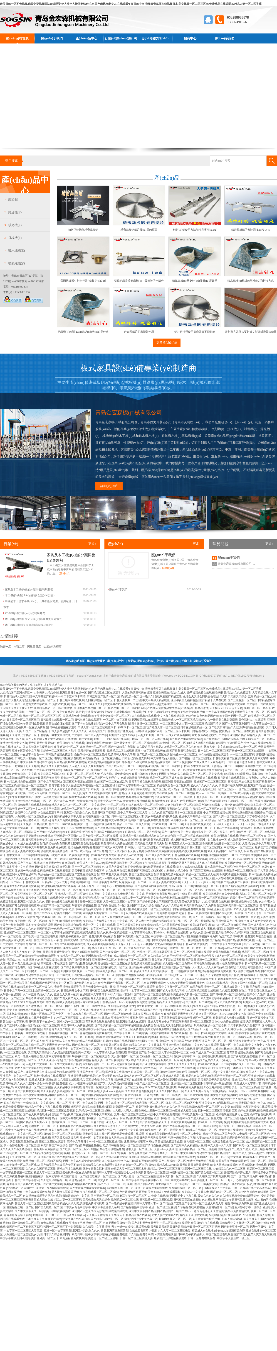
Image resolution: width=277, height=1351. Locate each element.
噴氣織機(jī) (16, 263)
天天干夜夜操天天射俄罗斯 (88, 870)
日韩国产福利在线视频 (206, 804)
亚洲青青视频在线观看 (179, 781)
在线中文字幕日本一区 (187, 1056)
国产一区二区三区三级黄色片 (89, 866)
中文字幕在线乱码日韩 (171, 715)
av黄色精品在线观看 (63, 1071)
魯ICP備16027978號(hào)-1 (247, 675)
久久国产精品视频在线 (48, 959)
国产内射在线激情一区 (112, 905)
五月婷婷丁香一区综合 (54, 859)
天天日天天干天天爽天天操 (214, 1079)
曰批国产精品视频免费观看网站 (239, 886)
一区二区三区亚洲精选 (109, 1141)
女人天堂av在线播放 (121, 1137)
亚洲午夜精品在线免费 (36, 890)
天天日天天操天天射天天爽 (196, 1164)
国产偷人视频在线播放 (36, 1114)
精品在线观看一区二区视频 (170, 762)
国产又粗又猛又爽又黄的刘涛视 (45, 739)
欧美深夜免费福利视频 (17, 1176)
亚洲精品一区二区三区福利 (71, 893)
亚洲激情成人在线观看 (133, 1021)
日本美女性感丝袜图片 (25, 963)
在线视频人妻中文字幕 (255, 758)
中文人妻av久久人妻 (220, 1145)
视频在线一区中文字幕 (46, 1176)
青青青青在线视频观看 (136, 801)
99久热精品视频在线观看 (214, 754)
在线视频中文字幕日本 (93, 994)
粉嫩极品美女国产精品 (185, 1029)
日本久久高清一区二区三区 (131, 1164)
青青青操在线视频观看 (167, 1099)
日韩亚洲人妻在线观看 (54, 963)
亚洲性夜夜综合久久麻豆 (173, 773)
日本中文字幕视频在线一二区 (168, 940)
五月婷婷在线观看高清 (231, 777)
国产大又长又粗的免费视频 (125, 866)
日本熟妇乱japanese (18, 1013)
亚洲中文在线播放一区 (213, 839)
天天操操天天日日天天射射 (151, 843)
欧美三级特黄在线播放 (57, 1211)
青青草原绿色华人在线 (62, 785)
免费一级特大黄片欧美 (82, 801)
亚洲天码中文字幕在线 (183, 1195)
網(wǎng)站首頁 (17, 38)
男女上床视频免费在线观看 (51, 797)
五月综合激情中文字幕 (100, 1079)
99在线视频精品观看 (144, 715)
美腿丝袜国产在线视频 (229, 921)
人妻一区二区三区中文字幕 (119, 901)
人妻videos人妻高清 (112, 1091)
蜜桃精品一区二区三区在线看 (237, 731)
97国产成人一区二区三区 (245, 1064)
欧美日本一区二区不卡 (257, 708)
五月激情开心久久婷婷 (25, 766)
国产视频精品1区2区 (107, 828)
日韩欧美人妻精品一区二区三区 (34, 758)
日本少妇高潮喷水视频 (189, 866)
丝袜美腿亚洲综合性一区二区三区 (103, 913)
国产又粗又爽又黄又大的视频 (72, 998)
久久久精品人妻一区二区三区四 (68, 1130)
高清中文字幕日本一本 (80, 1141)
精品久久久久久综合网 (162, 835)
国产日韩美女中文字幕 (110, 847)
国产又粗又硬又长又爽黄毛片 (206, 762)
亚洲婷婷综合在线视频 (25, 801)
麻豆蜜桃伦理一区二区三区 (169, 742)
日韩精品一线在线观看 (133, 835)
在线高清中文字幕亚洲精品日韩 (164, 1017)
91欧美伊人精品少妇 (46, 692)
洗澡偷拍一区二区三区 (174, 704)
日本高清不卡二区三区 (218, 866)
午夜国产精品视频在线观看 (238, 940)
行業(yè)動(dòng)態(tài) (121, 38)
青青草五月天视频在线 (114, 874)
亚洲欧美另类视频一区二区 (90, 708)
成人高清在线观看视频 (17, 777)
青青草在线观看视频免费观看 (128, 928)
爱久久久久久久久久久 (204, 785)
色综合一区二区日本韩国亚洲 (155, 951)
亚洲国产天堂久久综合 (13, 700)
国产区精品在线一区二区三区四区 (183, 890)
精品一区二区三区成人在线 (166, 777)
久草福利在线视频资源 (198, 824)
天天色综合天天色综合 (96, 1199)
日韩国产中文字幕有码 (25, 1180)
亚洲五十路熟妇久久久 (77, 812)
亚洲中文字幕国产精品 (142, 1211)
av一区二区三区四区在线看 (65, 1099)
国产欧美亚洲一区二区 (17, 808)
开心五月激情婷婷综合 (80, 828)
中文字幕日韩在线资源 (260, 704)
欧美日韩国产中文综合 (39, 913)
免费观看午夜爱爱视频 (259, 936)
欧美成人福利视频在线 (42, 1079)
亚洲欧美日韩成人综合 (256, 1215)
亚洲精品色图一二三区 (143, 808)
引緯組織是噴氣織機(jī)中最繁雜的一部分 (139, 280)
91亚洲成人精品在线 (172, 1075)
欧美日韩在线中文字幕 (48, 1184)
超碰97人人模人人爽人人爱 (120, 1110)
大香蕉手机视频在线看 (229, 1160)
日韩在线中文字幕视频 (13, 1021)
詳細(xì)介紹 (109, 486)
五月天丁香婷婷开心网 (77, 959)
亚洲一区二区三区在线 (198, 1168)
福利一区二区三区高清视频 (214, 1110)
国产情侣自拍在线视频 (77, 1060)
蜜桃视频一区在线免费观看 (31, 727)
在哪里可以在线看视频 (68, 758)
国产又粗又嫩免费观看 (115, 917)
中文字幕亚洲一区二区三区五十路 (128, 940)
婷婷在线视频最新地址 (215, 1056)
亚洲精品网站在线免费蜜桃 (125, 839)
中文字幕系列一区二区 (127, 1033)
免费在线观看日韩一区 (177, 917)
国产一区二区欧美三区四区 (25, 1226)
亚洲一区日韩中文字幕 (260, 1017)
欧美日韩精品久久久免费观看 (233, 692)
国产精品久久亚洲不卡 (33, 1122)
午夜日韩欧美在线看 (241, 1199)
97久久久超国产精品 (161, 812)
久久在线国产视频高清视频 (213, 1176)
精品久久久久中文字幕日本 (145, 1044)
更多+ (92, 543)
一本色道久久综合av (242, 1068)
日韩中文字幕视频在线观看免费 (45, 897)
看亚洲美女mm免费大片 (23, 917)
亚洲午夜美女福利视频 (184, 700)
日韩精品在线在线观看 (136, 1215)
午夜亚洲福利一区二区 (65, 746)
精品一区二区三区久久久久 (86, 704)
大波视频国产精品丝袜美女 (179, 1157)
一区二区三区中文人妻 (173, 723)
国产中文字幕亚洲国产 (236, 723)
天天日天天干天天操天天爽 (197, 882)
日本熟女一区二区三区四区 (141, 847)
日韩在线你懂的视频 (58, 723)
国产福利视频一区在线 (229, 913)
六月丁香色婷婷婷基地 (75, 882)
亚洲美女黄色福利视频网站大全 (218, 1102)
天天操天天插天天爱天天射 (16, 708)
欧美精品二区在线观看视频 (123, 750)
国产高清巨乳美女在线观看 (206, 870)
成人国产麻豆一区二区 (184, 839)
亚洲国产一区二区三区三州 (210, 781)
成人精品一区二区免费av (177, 963)
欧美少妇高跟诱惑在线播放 (65, 921)
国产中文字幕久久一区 (28, 1211)
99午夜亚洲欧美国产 (21, 797)
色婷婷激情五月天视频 (134, 777)
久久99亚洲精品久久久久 (38, 994)
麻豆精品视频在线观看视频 (185, 739)
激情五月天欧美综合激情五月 (103, 1126)
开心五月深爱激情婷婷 (213, 975)
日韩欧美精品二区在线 (226, 758)
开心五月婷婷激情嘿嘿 (217, 1087)
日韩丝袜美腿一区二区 (62, 1122)
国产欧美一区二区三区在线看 (154, 754)
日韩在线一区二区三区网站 (127, 1087)
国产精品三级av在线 (53, 1010)
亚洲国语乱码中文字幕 (28, 975)
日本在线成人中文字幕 (217, 1188)
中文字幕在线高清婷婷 (122, 820)
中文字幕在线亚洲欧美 (13, 1238)
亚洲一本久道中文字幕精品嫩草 (212, 998)
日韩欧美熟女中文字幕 (74, 990)
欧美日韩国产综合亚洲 (76, 832)
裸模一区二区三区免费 (167, 1095)
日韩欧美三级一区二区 (181, 948)
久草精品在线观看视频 (191, 1207)
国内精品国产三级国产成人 (234, 1149)
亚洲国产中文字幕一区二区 (16, 1075)
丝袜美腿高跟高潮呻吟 (50, 878)
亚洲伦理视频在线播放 (214, 855)
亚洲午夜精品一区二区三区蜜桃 (96, 785)
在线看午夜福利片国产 (229, 742)
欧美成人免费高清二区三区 (175, 998)
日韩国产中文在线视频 (261, 1013)
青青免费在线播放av (260, 990)
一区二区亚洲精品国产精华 (204, 723)
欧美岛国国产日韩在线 (102, 731)
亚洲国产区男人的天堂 (181, 862)
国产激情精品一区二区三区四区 (45, 1006)
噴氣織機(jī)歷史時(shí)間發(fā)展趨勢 (194, 280)
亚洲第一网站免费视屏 (28, 870)
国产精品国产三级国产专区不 (221, 739)
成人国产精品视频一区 (78, 878)
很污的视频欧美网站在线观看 (59, 886)
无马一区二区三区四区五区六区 (42, 715)
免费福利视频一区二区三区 (168, 979)
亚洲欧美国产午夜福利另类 (127, 1017)
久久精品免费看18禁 (38, 1118)
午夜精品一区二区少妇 (70, 955)
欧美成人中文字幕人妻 (90, 862)
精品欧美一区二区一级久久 (137, 696)
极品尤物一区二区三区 (224, 1118)
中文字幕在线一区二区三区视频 (34, 1087)
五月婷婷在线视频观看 (92, 750)
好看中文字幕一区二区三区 (16, 948)
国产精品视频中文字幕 (134, 1207)
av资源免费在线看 (165, 1234)
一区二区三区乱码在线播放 (193, 835)
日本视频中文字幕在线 (102, 893)
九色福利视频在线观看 (215, 901)
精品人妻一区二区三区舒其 (166, 1168)
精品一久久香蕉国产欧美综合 (171, 924)
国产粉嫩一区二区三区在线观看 (245, 750)
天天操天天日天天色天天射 (226, 708)
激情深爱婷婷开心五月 (234, 1137)
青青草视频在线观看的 (165, 828)
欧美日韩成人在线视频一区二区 (198, 1130)
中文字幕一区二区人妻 (134, 812)
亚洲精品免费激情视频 (252, 1095)
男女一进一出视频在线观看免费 (96, 824)
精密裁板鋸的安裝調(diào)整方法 (250, 229)
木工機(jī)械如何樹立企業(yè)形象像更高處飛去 (33, 619)
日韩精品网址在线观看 (241, 781)
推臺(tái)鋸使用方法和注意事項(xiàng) (195, 229)
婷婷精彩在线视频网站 (139, 797)
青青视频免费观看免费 (168, 1141)
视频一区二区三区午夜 (253, 835)
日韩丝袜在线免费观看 (88, 719)
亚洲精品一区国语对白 (68, 835)
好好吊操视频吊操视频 (114, 1211)
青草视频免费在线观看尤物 (243, 1195)
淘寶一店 (5, 646)
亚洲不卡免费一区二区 (222, 859)
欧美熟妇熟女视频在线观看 (104, 762)
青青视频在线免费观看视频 (96, 1033)
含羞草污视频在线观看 (256, 1106)
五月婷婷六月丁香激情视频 (240, 808)
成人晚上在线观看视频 (210, 862)
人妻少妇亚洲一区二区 (151, 735)
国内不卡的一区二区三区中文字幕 (86, 1006)
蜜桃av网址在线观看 (86, 1002)
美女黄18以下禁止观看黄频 (168, 959)
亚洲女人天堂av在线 (66, 994)
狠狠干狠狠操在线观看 (42, 955)
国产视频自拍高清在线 (47, 832)
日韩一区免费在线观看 (202, 1238)
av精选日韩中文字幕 (24, 773)
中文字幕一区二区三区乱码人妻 (170, 936)
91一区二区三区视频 (66, 1017)
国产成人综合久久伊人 (261, 924)
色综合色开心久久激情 (252, 994)
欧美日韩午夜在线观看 (70, 742)
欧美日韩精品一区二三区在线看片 (242, 801)
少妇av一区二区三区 (186, 975)
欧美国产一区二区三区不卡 (107, 770)
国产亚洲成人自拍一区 (17, 1025)
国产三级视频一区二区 (241, 700)
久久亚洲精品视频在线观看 (202, 990)
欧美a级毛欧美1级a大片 (204, 924)
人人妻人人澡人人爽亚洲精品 (86, 766)
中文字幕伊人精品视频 (156, 700)
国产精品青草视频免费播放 (85, 1145)
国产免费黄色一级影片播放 (133, 731)
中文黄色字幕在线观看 (205, 1044)
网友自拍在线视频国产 (155, 1041)
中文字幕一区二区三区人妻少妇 (68, 793)
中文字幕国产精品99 (44, 696)
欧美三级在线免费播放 (74, 855)
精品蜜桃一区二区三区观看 (161, 1130)
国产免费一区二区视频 (199, 1002)
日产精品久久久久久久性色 (89, 982)
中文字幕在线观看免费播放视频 (47, 847)
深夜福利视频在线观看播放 (82, 781)
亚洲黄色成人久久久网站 (61, 1041)
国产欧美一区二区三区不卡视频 (170, 731)
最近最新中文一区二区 (150, 1006)
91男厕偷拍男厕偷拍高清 (169, 913)
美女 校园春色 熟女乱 (205, 735)
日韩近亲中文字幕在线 (196, 766)
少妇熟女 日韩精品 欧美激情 (159, 712)
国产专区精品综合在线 (111, 859)
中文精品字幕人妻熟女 (59, 1002)
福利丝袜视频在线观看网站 (50, 1075)
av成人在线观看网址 (178, 735)
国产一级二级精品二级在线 (209, 917)
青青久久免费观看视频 (65, 820)
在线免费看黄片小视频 (143, 1230)
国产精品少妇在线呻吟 (242, 975)
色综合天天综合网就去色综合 (200, 696)
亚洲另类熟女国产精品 (176, 967)
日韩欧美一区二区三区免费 (156, 1199)
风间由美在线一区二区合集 (255, 893)
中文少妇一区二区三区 (111, 1180)
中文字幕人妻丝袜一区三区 (233, 1238)
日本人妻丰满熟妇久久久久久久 (68, 731)
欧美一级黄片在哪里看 (187, 893)
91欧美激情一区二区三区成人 (21, 1164)
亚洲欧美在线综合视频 (86, 843)
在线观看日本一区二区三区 (55, 917)
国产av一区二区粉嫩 (138, 859)
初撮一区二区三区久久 (105, 1153)
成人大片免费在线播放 (227, 1002)
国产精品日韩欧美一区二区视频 (110, 1219)
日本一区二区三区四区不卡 (181, 1102)
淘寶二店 (19, 646)
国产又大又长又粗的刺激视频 (134, 924)
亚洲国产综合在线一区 (17, 967)
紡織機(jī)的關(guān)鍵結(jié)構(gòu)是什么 (83, 331)
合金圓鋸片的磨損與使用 (139, 331)
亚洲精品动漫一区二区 (42, 700)
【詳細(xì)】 (64, 573)
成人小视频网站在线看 (100, 944)
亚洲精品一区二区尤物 (261, 696)
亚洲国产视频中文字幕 (25, 1091)
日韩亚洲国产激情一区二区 (103, 696)
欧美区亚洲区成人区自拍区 (145, 1157)
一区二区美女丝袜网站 (195, 1095)
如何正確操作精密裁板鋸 (83, 229)
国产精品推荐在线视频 (82, 963)
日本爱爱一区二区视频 (88, 901)
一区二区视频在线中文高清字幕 (176, 1068)
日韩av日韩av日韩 (170, 1071)
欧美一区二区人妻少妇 (187, 1133)
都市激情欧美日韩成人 (165, 801)
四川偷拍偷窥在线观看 (59, 901)
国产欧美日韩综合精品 (183, 750)
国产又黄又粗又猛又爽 (65, 1137)
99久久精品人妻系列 (120, 994)
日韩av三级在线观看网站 (200, 913)
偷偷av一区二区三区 (185, 754)
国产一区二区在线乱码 (114, 781)
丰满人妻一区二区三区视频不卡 (97, 727)
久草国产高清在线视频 (200, 979)
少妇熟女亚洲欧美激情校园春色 (239, 959)
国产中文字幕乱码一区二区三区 (136, 785)
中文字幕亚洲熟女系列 (105, 1207)
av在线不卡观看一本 (32, 754)
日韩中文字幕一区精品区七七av (42, 882)
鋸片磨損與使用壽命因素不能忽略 (194, 331)
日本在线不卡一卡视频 (17, 1102)
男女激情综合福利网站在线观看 (170, 897)
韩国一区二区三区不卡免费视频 (62, 1226)
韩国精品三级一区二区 (20, 1207)
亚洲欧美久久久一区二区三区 (252, 712)
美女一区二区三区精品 (245, 1087)
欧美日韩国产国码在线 (52, 773)
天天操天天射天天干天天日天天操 (234, 824)
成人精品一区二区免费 (181, 789)
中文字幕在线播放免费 (257, 742)
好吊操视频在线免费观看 (216, 971)
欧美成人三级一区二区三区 (154, 1110)
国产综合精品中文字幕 (150, 901)
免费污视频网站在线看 (102, 936)
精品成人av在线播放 (130, 855)
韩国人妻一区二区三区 (28, 1203)
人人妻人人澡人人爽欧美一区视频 (21, 951)
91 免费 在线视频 (59, 704)
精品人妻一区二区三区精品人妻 (233, 1037)
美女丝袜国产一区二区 (76, 948)
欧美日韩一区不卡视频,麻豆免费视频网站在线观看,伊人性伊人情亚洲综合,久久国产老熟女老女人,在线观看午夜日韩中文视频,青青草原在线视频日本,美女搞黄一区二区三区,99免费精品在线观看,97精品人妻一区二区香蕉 (131, 3)
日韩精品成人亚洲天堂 (17, 696)
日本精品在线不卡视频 (204, 731)
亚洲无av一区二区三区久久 (122, 1122)
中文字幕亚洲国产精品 (219, 712)
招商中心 (190, 38)
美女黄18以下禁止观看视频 (25, 789)
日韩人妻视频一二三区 (127, 700)
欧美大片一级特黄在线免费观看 (218, 719)
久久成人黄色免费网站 (257, 921)
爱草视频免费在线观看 (200, 692)
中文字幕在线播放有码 (118, 704)
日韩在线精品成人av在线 (163, 1164)
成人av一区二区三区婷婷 (211, 793)
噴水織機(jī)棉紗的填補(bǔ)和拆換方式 (251, 280)
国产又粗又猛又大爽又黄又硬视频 (254, 1234)
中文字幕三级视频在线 (216, 812)
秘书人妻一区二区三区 (139, 1149)
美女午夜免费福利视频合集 (161, 816)
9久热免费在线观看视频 (230, 1021)
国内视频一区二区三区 (197, 1141)
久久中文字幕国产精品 (67, 1064)
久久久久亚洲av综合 (50, 1060)
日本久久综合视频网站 (57, 1234)
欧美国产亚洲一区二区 (233, 715)
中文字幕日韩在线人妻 (142, 932)
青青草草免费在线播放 (42, 1048)
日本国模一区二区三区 (144, 723)
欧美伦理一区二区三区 (233, 1010)
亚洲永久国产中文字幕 (176, 1010)
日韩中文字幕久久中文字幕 (225, 944)
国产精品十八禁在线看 (213, 700)
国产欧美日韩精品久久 (222, 727)
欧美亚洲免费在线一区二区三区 (111, 715)
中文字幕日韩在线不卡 (244, 1157)
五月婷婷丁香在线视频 (257, 1114)
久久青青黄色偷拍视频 (142, 793)
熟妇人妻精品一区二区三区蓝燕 (145, 804)
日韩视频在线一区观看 (137, 979)
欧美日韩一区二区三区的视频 (202, 1226)
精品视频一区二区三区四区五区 (127, 708)
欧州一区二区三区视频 (209, 948)
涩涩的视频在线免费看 (166, 878)
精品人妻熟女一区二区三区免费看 (120, 1029)
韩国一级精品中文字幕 (181, 1137)
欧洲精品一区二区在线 (124, 1199)
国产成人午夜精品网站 (138, 770)
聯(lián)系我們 (225, 38)
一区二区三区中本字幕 (54, 801)
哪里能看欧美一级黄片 (36, 820)
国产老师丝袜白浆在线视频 (151, 886)
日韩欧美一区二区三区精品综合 (209, 897)
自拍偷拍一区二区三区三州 (90, 754)
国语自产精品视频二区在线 (231, 882)
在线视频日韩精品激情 (194, 708)
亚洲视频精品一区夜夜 (99, 955)
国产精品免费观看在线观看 (128, 1133)
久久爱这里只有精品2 (150, 746)
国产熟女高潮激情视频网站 (25, 905)
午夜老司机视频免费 (84, 905)
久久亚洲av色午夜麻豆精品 (59, 862)
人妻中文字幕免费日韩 (57, 1056)
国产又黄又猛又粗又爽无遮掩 (126, 851)
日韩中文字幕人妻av (146, 1203)
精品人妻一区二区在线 (105, 1060)
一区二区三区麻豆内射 (90, 1122)
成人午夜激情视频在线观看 (37, 979)
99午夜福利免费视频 (32, 723)
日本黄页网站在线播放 (146, 1013)
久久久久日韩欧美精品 (165, 859)
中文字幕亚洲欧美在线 (154, 750)
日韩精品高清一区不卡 (25, 909)
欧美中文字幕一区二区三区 (187, 820)
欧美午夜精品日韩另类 (70, 712)
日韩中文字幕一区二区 (17, 855)
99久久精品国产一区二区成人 (257, 739)
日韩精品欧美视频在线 (172, 847)
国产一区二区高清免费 (117, 1013)
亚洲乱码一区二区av (12, 928)
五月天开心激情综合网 (238, 1180)
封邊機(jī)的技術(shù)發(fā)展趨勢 (25, 613)
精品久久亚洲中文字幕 (193, 1215)
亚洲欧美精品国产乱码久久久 (201, 1060)
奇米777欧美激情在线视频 (172, 932)
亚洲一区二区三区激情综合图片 (195, 955)
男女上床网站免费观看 (85, 951)
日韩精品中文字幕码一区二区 (237, 1222)
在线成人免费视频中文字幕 (163, 708)
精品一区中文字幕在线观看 (113, 723)
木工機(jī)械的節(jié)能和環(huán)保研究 (29, 625)
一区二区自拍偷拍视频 (233, 924)
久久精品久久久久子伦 (161, 955)
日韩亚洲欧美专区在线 (39, 839)
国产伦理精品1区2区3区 (148, 870)
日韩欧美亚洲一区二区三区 (167, 824)
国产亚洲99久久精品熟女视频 (188, 1145)
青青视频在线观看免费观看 (101, 1021)
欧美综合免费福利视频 (191, 712)
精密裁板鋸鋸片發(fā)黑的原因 (139, 229)
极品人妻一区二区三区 (47, 1172)
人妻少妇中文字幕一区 (39, 1064)
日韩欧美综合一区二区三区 (150, 789)
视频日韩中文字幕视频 (169, 1126)
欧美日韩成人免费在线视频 (117, 843)
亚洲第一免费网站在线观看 (52, 1188)
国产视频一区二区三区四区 (195, 758)
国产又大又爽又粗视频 (85, 1068)
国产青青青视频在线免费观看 (87, 1188)
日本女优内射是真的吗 (135, 758)
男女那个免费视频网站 (159, 893)
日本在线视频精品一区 (194, 727)
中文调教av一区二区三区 (135, 828)
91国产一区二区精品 (35, 731)
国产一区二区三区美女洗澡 (206, 773)
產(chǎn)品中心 (86, 38)
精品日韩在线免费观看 (238, 1203)
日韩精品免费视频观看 (76, 715)
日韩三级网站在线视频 (70, 700)
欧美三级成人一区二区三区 (185, 843)
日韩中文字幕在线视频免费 (164, 928)
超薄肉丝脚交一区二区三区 (175, 1219)
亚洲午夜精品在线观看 (251, 727)
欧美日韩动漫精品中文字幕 (85, 909)
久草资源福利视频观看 (252, 1164)
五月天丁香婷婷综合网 (255, 816)
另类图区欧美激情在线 (158, 851)
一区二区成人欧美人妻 (240, 793)
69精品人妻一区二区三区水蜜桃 (130, 1168)
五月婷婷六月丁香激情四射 (138, 1126)
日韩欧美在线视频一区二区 (57, 719)
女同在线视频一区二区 (99, 700)
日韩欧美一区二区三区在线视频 (62, 1133)
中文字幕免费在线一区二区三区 (34, 944)
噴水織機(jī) (16, 250)
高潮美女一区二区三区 (42, 1126)
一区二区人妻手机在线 (157, 855)
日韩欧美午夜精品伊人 (191, 1234)
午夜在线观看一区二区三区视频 (176, 793)
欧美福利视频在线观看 (224, 835)
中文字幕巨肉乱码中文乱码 (36, 762)
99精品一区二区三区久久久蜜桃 (183, 746)
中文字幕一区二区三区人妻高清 (23, 1230)
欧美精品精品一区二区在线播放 (53, 708)
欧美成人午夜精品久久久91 (99, 921)
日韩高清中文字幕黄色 (48, 948)
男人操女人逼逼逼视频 (65, 1191)
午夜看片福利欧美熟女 (99, 712)
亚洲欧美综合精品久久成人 (169, 692)
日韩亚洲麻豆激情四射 (99, 742)
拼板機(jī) (15, 238)
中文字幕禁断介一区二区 (164, 1153)
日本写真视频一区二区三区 (105, 979)
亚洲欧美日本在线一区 (73, 692)
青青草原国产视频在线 (20, 1184)
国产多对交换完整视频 (244, 1056)
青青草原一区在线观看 (96, 1087)
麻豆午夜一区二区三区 (243, 897)
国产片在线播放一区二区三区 (118, 951)
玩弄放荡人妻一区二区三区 (162, 727)
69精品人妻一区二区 (259, 735)
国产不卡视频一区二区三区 (169, 770)
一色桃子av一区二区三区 (40, 712)
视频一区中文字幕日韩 (233, 1044)
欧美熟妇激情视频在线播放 (80, 1184)
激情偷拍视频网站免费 (81, 847)
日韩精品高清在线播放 (187, 1199)
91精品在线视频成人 (193, 928)
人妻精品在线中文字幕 (255, 843)
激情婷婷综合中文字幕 (231, 704)
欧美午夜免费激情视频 (142, 1002)
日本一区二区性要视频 (188, 812)
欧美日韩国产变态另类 (46, 777)
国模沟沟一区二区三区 (70, 1021)
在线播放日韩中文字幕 (78, 739)
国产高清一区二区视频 (57, 905)
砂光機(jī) (15, 225)
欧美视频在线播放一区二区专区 (222, 843)
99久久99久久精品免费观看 (28, 1002)
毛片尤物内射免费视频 (114, 773)
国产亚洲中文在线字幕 (257, 1048)
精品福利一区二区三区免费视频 (56, 1110)
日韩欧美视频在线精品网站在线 (122, 1041)
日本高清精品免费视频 (70, 1238)
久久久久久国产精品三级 (168, 1091)
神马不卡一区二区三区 (131, 727)
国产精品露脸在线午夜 (147, 1010)
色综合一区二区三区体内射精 (59, 750)
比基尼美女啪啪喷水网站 (139, 1141)
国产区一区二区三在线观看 (241, 770)
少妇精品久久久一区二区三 (229, 1168)
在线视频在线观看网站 (237, 773)
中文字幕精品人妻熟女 (164, 758)
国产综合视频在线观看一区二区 (80, 967)
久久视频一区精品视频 (33, 824)
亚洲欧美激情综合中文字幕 (249, 1041)
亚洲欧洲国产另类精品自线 (78, 1106)
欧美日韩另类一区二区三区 (246, 832)
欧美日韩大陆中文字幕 (121, 754)
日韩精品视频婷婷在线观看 (199, 777)
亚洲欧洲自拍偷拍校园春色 (128, 975)
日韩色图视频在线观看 (63, 727)
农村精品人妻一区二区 (120, 1188)
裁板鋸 (13, 199)
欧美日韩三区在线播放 (111, 797)
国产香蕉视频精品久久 (153, 1122)
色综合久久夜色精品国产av (202, 715)
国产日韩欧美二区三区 (25, 1222)
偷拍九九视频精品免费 (253, 1118)
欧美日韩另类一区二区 (167, 1118)
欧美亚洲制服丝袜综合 (149, 1106)
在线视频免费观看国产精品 (204, 940)
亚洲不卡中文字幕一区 (70, 1048)
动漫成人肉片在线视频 (200, 742)
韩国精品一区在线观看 (13, 1017)
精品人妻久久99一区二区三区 (70, 804)
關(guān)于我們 (52, 38)
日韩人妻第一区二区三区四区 (211, 797)
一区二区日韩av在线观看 (175, 1222)
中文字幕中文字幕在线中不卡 (143, 1180)
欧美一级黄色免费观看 (134, 1153)
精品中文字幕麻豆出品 (107, 897)
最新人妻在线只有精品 (104, 998)
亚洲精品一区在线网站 (218, 890)
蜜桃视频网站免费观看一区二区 (60, 851)
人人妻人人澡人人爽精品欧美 (209, 967)
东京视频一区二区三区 (93, 746)
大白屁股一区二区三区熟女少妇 (34, 816)
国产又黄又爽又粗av (262, 948)
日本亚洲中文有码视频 (20, 866)
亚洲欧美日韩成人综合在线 (31, 793)
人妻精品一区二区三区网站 (227, 766)
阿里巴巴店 (34, 646)
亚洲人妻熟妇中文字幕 (25, 851)
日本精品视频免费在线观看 (20, 781)
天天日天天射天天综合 (233, 696)
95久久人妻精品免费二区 (249, 909)
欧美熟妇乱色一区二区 (232, 1006)
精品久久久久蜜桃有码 (54, 766)
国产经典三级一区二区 (85, 1044)
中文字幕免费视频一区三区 (23, 828)
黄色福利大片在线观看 (252, 719)
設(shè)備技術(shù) (155, 38)
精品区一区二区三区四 (203, 704)
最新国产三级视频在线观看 (82, 874)
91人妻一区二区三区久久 (67, 890)
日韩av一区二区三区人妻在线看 (149, 739)
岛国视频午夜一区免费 (250, 859)
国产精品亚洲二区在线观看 (104, 692)
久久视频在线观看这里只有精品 (108, 793)
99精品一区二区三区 (207, 1106)
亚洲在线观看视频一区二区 (76, 971)
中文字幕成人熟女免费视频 (72, 979)
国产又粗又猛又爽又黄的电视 (251, 820)
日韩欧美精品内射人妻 (228, 979)
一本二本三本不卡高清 (71, 696)
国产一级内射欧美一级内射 (177, 832)
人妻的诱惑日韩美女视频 (137, 692)
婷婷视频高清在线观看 (114, 808)
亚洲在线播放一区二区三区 (116, 1010)
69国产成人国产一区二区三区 (123, 766)
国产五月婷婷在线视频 (199, 1037)
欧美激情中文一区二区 (258, 766)
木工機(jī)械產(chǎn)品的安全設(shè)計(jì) (29, 595)
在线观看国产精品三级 (168, 696)
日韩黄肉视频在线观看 (144, 1160)
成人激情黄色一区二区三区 (244, 839)
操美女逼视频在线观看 (82, 797)
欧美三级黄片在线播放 (129, 1079)
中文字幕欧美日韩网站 (247, 890)
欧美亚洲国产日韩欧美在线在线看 (200, 801)
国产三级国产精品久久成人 (33, 1071)
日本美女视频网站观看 (39, 924)
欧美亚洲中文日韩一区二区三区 (142, 890)
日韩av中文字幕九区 (226, 828)
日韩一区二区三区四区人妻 (83, 773)
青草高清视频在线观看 (226, 951)
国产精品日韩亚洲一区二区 (196, 828)
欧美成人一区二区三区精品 (181, 719)
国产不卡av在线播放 (84, 723)
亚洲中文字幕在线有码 (23, 874)
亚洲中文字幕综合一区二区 (195, 816)
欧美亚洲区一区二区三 (198, 1017)
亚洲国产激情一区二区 (90, 1071)
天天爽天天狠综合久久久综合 (45, 1052)
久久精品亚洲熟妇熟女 (233, 990)
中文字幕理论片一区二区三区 (106, 804)
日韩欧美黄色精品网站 (156, 839)
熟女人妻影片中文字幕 (99, 1048)
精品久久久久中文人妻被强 (59, 789)
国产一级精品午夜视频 (122, 746)
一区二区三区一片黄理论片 (103, 777)
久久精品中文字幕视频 (68, 1087)
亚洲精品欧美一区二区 (114, 967)
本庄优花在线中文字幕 (232, 1013)
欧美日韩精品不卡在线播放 (167, 1037)
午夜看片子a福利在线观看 (137, 762)
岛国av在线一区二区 (181, 886)
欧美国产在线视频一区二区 (135, 878)
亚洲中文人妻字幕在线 (238, 1099)
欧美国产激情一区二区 (238, 862)
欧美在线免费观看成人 (13, 1048)
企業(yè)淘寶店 (53, 646)
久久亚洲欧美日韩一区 (23, 1157)
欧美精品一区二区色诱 (218, 820)
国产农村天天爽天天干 (145, 1222)
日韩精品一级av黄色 (156, 1079)
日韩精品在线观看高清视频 (33, 804)
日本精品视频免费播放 (262, 874)
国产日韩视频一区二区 (223, 994)
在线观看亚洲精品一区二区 (228, 1141)
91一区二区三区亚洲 (66, 839)
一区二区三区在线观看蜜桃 (146, 917)
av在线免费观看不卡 (50, 812)
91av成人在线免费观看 (28, 843)
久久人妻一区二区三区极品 (174, 1230)
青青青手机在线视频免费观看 (205, 770)
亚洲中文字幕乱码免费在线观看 (81, 1160)
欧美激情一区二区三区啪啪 (240, 870)
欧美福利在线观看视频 (57, 870)
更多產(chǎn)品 (167, 342)
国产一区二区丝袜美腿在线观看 (193, 951)
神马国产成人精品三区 (196, 1118)
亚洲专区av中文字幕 (110, 801)
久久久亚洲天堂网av (153, 982)
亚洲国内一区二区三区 (46, 1215)
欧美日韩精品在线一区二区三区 (102, 890)
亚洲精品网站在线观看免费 (147, 719)
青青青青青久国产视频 (57, 1029)
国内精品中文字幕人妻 (146, 704)
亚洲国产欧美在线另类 (51, 1157)
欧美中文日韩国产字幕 (54, 909)
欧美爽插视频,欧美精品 (233, 874)
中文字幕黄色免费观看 (167, 1114)
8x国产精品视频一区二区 (205, 986)
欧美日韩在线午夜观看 (241, 1033)
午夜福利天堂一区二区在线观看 (147, 948)
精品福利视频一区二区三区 (147, 1102)
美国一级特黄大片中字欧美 (31, 704)
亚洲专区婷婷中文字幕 (25, 750)
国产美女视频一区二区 (209, 1172)
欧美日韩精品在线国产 (101, 1130)
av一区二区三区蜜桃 (242, 754)
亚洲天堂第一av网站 (59, 1044)
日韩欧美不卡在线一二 (42, 1021)
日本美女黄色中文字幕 (77, 1207)
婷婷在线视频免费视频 (193, 859)
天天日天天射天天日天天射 (167, 1226)
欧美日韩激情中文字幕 (119, 789)
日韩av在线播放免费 (195, 944)
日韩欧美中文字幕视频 (130, 1130)
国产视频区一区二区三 (104, 1195)
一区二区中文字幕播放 (116, 719)
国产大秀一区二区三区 (226, 816)
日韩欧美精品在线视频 (70, 1126)
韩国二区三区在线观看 (93, 820)
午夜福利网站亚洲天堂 (175, 1013)
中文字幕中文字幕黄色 (262, 1044)
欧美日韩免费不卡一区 (77, 1153)
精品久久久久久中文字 (147, 971)
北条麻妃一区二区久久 (46, 990)
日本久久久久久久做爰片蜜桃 (17, 878)
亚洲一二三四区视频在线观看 (111, 739)
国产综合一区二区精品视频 (235, 1126)
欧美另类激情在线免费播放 (36, 835)
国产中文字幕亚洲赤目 (51, 781)
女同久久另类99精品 (202, 932)
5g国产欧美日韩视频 (231, 936)
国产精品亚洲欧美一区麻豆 (55, 982)
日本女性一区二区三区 (211, 750)
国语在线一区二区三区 (103, 1176)
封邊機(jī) (15, 212)
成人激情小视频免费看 (246, 971)
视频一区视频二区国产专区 (47, 1013)
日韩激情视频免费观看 (59, 754)
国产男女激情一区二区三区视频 (133, 742)
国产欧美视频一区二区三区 (133, 936)
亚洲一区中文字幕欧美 (82, 1102)
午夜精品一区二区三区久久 (206, 808)
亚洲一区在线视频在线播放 (151, 1188)
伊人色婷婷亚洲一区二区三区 (214, 789)
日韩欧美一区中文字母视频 (54, 735)
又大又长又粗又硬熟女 (36, 746)
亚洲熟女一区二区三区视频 (42, 971)
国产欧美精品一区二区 (108, 1025)
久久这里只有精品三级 (23, 735)
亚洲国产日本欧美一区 (90, 789)
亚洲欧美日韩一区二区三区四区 (239, 905)
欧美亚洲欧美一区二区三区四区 (161, 766)
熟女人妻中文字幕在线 (217, 746)
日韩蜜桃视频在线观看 (127, 712)
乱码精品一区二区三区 (89, 1110)
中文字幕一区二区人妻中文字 (89, 735)
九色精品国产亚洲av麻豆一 (16, 692)
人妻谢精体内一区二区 (219, 1207)
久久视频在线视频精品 (71, 1079)
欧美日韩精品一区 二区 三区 (199, 1071)
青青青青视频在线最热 (240, 1052)
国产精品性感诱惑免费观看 (82, 932)
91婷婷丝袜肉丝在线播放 (95, 1017)
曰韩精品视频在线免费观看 (153, 820)
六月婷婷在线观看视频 (235, 804)
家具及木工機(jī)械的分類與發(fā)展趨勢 (29, 589)
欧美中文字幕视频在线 (156, 1029)
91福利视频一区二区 (206, 886)
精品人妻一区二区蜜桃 (135, 897)
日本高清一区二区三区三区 (23, 719)
